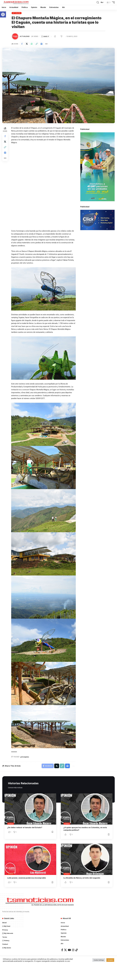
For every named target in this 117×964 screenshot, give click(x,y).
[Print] (41, 44)
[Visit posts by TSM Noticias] (15, 36)
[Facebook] (62, 950)
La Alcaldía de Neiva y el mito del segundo (81, 878)
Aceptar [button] (110, 960)
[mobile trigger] (113, 2)
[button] (3, 14)
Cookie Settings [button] (99, 960)
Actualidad (17, 13)
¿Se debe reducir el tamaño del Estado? (24, 827)
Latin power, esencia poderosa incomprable (26, 878)
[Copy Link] (36, 44)
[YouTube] (69, 950)
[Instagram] (73, 950)
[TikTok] (76, 950)
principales (24, 757)
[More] (46, 44)
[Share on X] (26, 44)
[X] (65, 950)
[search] (98, 2)
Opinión (10, 823)
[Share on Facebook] (22, 44)
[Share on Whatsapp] (31, 44)
